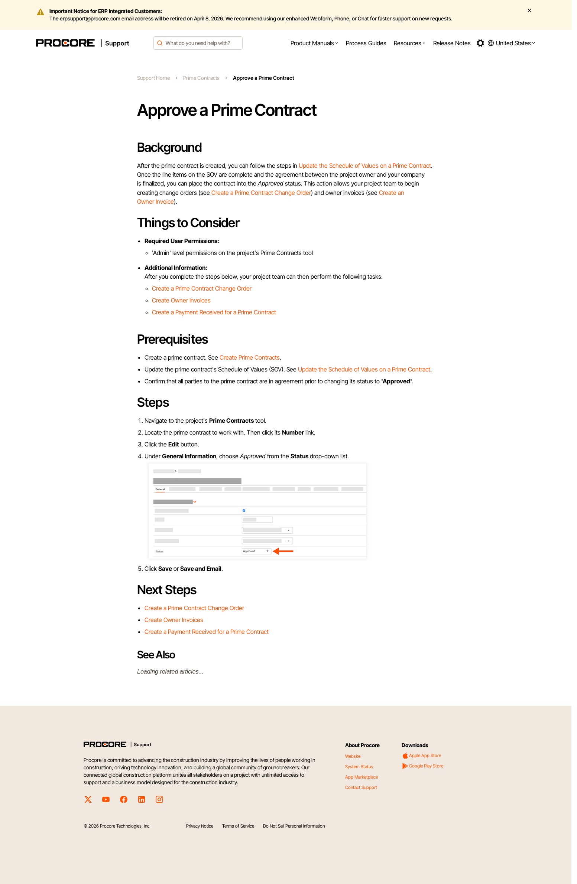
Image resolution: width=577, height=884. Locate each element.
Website (352, 756)
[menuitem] (314, 43)
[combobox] (198, 43)
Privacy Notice (199, 826)
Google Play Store (422, 766)
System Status (359, 766)
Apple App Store (421, 755)
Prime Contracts (201, 78)
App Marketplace (361, 777)
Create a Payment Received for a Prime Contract (214, 312)
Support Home (153, 78)
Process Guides (366, 43)
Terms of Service (238, 826)
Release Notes (452, 43)
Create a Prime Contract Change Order (261, 192)
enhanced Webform (309, 18)
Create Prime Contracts (250, 357)
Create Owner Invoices (181, 300)
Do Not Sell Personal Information (294, 826)
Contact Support (361, 787)
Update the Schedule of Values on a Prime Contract (365, 165)
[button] (314, 43)
